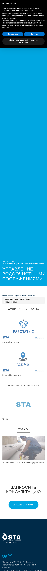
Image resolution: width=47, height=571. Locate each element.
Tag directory (8, 261)
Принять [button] (34, 34)
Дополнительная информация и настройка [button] (24, 41)
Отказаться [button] (13, 34)
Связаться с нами (23, 504)
